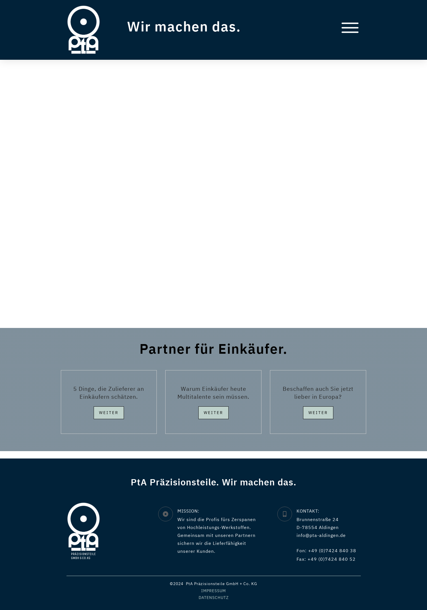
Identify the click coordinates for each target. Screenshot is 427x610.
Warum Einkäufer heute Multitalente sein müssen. (213, 400)
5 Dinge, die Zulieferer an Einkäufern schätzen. (108, 400)
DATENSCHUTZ (214, 597)
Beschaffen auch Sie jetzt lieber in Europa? (318, 400)
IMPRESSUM (213, 590)
